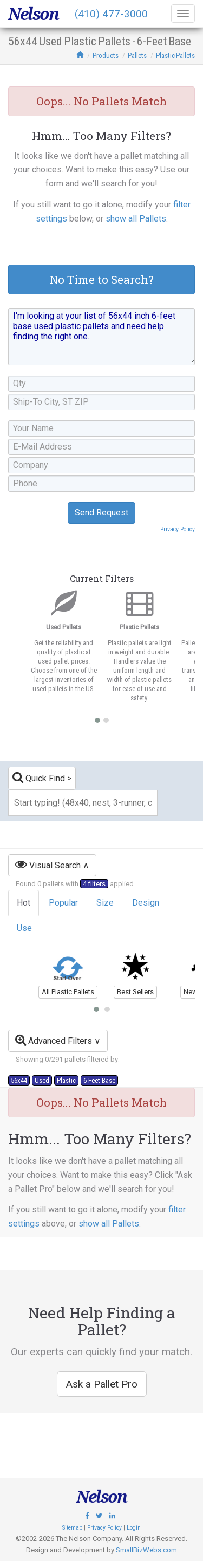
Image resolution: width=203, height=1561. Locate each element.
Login (134, 1527)
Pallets (137, 55)
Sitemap (72, 1527)
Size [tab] (105, 902)
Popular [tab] (63, 902)
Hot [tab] (23, 902)
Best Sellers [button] (135, 992)
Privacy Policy (177, 529)
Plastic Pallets (175, 55)
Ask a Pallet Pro (101, 1384)
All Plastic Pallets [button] (68, 992)
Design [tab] (145, 902)
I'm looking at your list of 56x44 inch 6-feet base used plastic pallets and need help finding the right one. (101, 336)
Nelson (33, 14)
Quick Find (38, 777)
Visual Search (48, 864)
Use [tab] (24, 928)
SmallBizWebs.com (146, 1550)
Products (106, 55)
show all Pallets (136, 218)
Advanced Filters (53, 1040)
